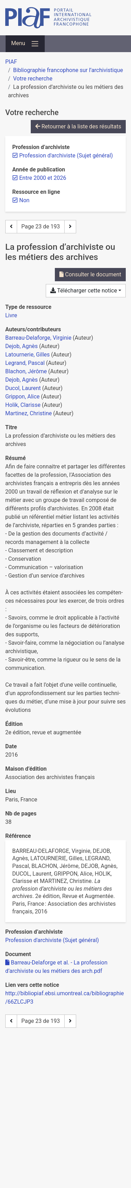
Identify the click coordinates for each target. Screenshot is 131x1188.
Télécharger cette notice (83, 290)
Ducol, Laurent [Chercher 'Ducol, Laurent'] (23, 388)
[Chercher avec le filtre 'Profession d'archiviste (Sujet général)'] (52, 940)
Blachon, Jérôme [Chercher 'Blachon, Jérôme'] (26, 371)
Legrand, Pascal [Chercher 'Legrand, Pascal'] (25, 363)
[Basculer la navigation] (25, 43)
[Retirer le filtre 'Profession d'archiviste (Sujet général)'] (66, 155)
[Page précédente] (11, 226)
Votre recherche (32, 78)
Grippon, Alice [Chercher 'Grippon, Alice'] (22, 396)
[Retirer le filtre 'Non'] (24, 200)
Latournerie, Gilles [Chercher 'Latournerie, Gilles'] (27, 354)
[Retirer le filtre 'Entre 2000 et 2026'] (42, 178)
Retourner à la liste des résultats (78, 126)
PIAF (11, 61)
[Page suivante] (70, 226)
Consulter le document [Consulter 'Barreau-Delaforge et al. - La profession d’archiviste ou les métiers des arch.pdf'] (90, 274)
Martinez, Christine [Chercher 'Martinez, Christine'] (28, 413)
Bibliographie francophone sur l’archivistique (68, 70)
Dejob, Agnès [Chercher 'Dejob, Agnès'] (21, 346)
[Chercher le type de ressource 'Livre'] (11, 315)
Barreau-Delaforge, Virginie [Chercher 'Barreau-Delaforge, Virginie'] (38, 337)
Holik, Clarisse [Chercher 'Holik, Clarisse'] (23, 405)
